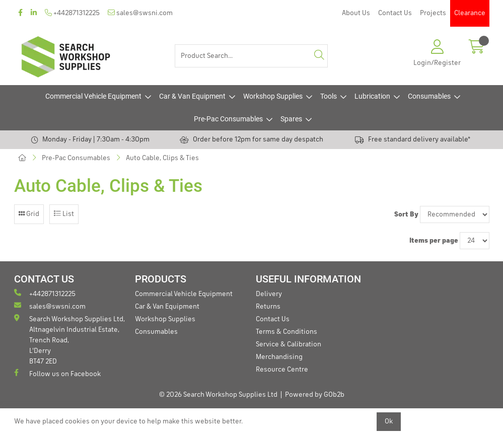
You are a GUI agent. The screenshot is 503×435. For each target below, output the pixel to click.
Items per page (433, 240)
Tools (328, 96)
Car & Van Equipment (192, 96)
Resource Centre (282, 369)
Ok (389, 421)
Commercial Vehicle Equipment (93, 96)
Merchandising (279, 356)
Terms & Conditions (286, 331)
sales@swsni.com (140, 13)
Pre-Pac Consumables (228, 119)
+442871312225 (72, 13)
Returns (268, 306)
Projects (433, 13)
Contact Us (395, 13)
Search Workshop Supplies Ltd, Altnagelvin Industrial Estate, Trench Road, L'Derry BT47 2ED (69, 339)
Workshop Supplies (273, 96)
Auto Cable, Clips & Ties (162, 158)
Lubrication (372, 96)
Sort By (406, 214)
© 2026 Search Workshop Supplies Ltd (218, 394)
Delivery (269, 294)
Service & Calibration (288, 344)
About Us (356, 13)
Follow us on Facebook (57, 373)
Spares (291, 119)
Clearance (469, 13)
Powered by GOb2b (314, 394)
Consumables (429, 96)
